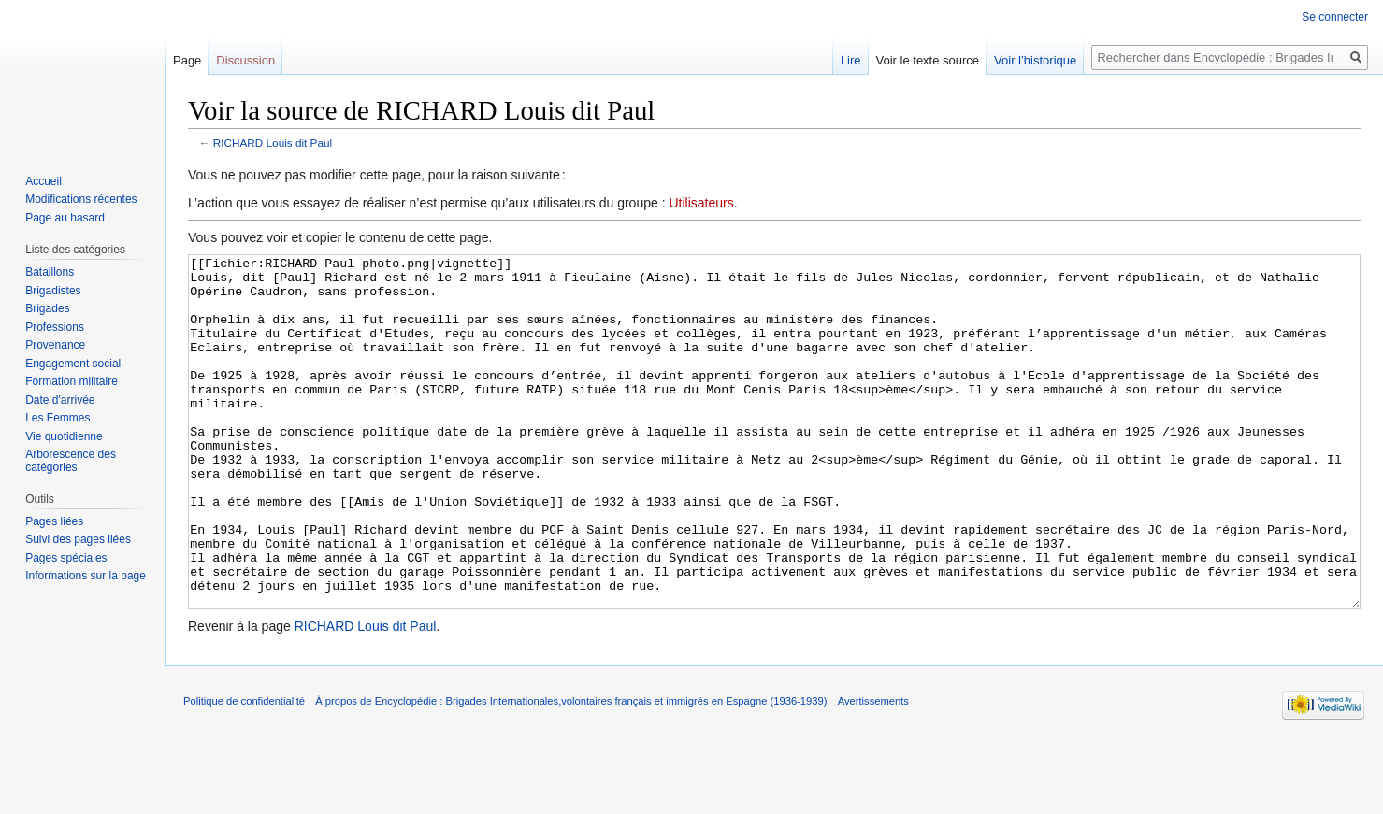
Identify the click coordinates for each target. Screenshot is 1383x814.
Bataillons (49, 271)
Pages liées (54, 521)
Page (187, 60)
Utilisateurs (701, 202)
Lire (851, 60)
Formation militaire (71, 381)
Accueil (43, 181)
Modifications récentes (81, 199)
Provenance (55, 344)
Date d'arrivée (59, 400)
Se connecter (1335, 16)
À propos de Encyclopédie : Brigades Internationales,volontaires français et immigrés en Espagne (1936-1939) (571, 771)
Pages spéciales (66, 557)
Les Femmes (57, 417)
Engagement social (73, 363)
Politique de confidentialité (244, 771)
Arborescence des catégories (70, 461)
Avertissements (873, 771)
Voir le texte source (928, 60)
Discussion (245, 60)
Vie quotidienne (64, 436)
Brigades (47, 308)
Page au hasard (65, 217)
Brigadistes (52, 290)
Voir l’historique (1035, 60)
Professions (54, 327)
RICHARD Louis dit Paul (272, 142)
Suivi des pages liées (78, 539)
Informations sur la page (85, 575)
